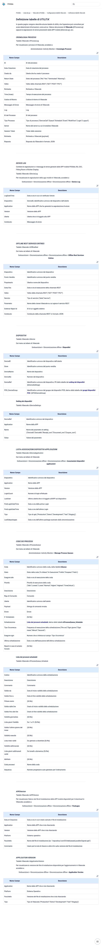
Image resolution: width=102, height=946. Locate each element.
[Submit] (73, 4)
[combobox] (85, 4)
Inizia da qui (26, 13)
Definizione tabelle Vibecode (76, 13)
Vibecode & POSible (38, 13)
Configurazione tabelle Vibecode (56, 13)
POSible (10, 4)
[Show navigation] (97, 941)
